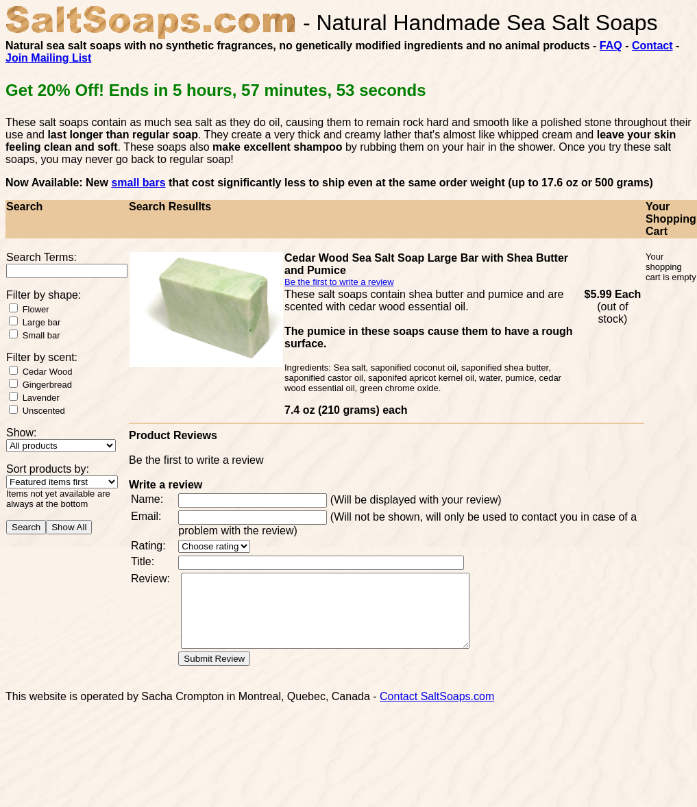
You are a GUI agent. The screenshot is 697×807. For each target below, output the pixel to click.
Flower (36, 309)
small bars (138, 182)
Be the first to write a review (339, 282)
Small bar (41, 335)
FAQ (611, 45)
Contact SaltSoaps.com (437, 711)
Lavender (41, 398)
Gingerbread (47, 385)
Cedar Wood (48, 372)
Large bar (42, 322)
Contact (652, 45)
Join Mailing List (48, 58)
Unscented (44, 411)
